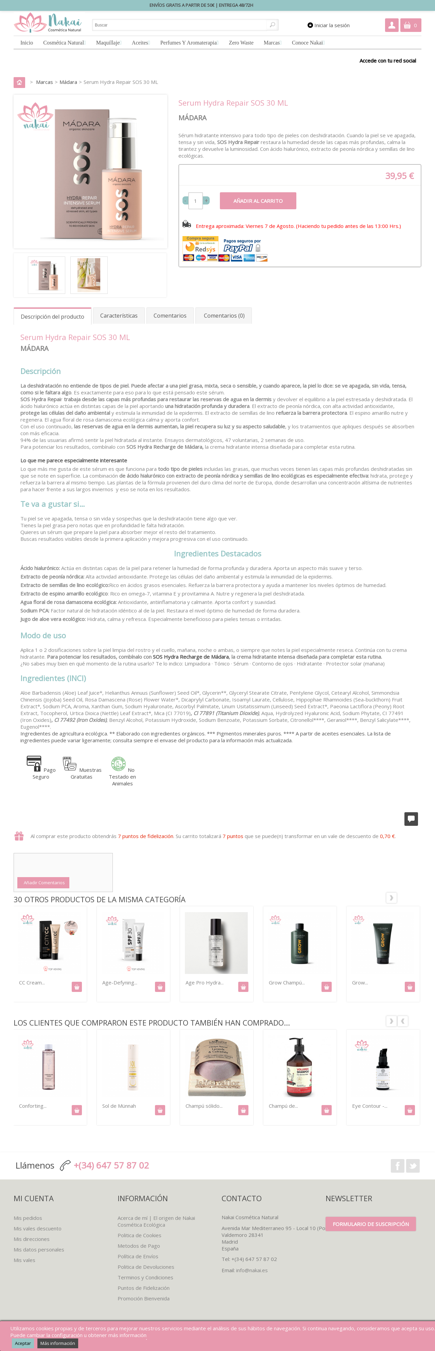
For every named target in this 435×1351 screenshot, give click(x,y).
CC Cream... (32, 982)
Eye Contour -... (369, 1105)
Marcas (44, 81)
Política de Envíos (138, 1256)
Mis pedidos (28, 1217)
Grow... (360, 982)
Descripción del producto (52, 316)
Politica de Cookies (139, 1235)
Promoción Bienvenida (144, 1298)
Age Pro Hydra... (205, 982)
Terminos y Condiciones (145, 1277)
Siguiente (415, 892)
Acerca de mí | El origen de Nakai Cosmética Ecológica (156, 1221)
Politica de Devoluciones (146, 1266)
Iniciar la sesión (332, 25)
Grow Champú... (287, 982)
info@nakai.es (252, 1270)
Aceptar (23, 1343)
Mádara (68, 81)
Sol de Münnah (119, 1105)
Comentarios (170, 315)
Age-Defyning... (119, 982)
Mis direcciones (32, 1239)
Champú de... (283, 1105)
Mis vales (24, 1260)
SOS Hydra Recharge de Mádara (190, 656)
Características (119, 315)
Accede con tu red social (388, 60)
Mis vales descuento (38, 1228)
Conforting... (33, 1105)
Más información (57, 1343)
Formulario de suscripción (371, 1224)
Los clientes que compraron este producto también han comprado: (403, 1015)
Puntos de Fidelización (144, 1287)
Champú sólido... (204, 1105)
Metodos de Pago (139, 1245)
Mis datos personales (39, 1249)
